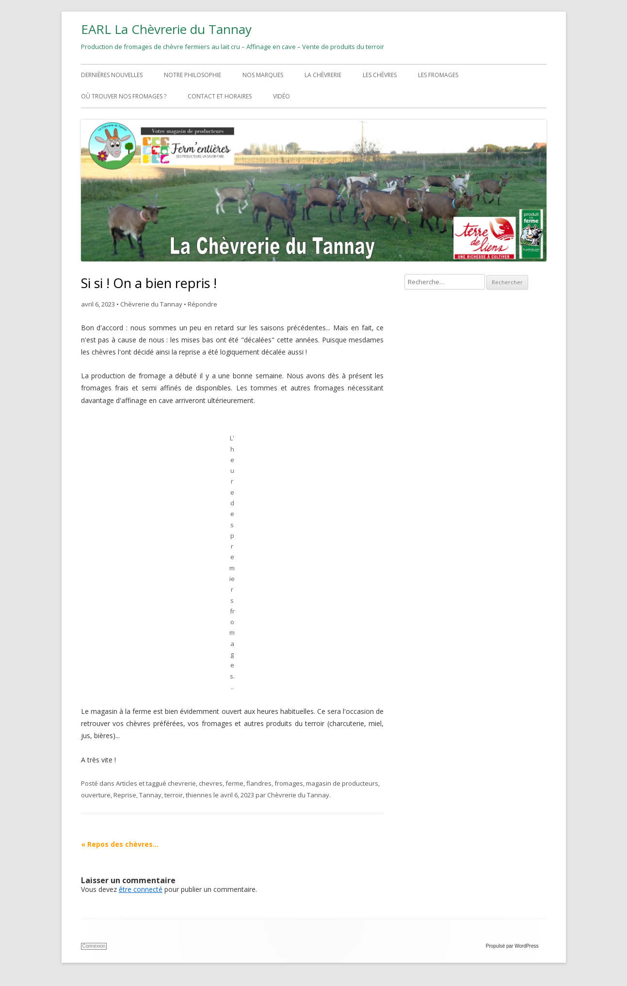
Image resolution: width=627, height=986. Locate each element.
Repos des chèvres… (120, 844)
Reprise (124, 795)
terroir (173, 795)
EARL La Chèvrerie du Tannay (166, 29)
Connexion (94, 946)
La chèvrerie (323, 75)
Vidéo (281, 96)
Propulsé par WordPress (516, 946)
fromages (288, 783)
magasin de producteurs (342, 783)
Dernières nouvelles (112, 75)
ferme (234, 783)
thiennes (199, 795)
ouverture (96, 795)
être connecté (140, 889)
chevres (211, 783)
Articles (126, 783)
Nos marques (262, 75)
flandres (259, 783)
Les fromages (438, 75)
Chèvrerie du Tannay (151, 304)
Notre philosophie (192, 75)
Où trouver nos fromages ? (123, 96)
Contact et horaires (220, 96)
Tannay (150, 795)
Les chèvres (380, 75)
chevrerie (182, 783)
